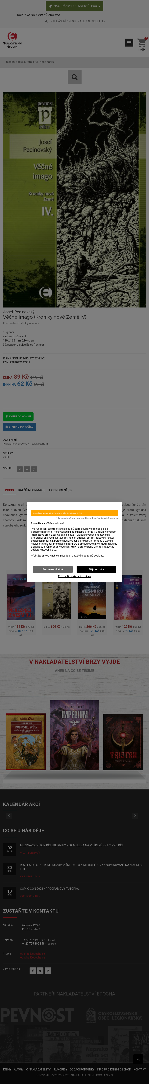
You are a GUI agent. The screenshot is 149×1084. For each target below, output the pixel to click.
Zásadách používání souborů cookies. (82, 555)
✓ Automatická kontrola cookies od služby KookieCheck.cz (86, 518)
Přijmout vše (96, 569)
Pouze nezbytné (52, 569)
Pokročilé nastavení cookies (74, 576)
